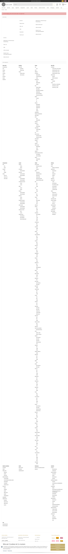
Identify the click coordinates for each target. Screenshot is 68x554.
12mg (21, 213)
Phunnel (5, 476)
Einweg (52, 468)
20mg (21, 168)
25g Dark (37, 408)
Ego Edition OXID (55, 185)
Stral (36, 447)
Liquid (28, 8)
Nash (36, 392)
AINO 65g (38, 176)
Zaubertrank (21, 215)
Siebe (53, 485)
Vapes (13, 8)
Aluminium (54, 213)
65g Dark (37, 367)
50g (36, 372)
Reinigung (52, 8)
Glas (53, 503)
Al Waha (36, 227)
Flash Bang (54, 171)
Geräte (4, 70)
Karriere (21, 21)
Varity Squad (54, 196)
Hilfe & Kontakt (38, 28)
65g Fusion (38, 201)
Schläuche (54, 471)
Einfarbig (54, 517)
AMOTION (53, 169)
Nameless (36, 381)
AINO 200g (38, 177)
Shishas (35, 8)
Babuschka (6, 502)
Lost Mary (36, 128)
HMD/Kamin (5, 499)
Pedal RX (53, 174)
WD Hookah (53, 211)
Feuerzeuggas (5, 526)
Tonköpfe (5, 483)
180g (37, 187)
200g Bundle (38, 268)
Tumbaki (36, 462)
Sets (53, 520)
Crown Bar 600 (38, 77)
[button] (57, 4)
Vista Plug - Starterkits (56, 84)
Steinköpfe (6, 482)
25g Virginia (38, 283)
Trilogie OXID (54, 190)
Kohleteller (54, 494)
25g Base (37, 308)
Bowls (53, 488)
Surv (37, 119)
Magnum (52, 179)
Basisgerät (38, 105)
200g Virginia (38, 342)
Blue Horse (37, 274)
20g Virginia (38, 406)
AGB (20, 29)
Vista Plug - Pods (55, 88)
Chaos (36, 296)
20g (36, 243)
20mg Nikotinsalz (23, 219)
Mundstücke (54, 469)
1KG (37, 204)
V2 (36, 102)
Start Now (36, 440)
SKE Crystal (37, 145)
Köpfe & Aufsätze (42, 8)
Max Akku (38, 89)
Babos (36, 249)
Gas (61, 8)
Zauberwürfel (21, 471)
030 (35, 182)
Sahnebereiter (5, 524)
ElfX (3, 165)
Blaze (36, 271)
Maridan (36, 355)
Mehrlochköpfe (5, 477)
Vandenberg (6, 496)
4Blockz (36, 72)
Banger (36, 258)
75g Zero (37, 341)
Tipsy (36, 450)
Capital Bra (37, 289)
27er (35, 70)
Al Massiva (37, 80)
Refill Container (55, 78)
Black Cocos (21, 468)
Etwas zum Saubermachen (39, 468)
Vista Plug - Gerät (55, 86)
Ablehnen (57, 549)
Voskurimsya (6, 485)
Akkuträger (38, 75)
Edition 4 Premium (55, 168)
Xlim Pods (5, 179)
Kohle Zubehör (53, 472)
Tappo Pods (38, 130)
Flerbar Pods (22, 74)
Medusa (5, 472)
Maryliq (20, 196)
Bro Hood (36, 282)
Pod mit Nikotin (39, 94)
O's (35, 133)
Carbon (53, 502)
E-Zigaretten (22, 8)
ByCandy (20, 172)
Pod (36, 69)
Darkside (36, 306)
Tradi (53, 182)
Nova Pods (38, 126)
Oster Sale (3, 8)
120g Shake (38, 313)
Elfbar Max (22, 70)
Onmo (5, 505)
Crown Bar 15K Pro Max (56, 69)
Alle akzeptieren (57, 544)
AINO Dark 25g (38, 174)
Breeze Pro (54, 193)
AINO (36, 171)
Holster (36, 336)
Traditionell (53, 210)
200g (37, 191)
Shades (36, 428)
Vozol (52, 83)
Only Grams (22, 75)
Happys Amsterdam (38, 114)
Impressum (22, 35)
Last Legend (54, 187)
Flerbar (36, 103)
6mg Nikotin (22, 218)
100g (37, 266)
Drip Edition (54, 183)
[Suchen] (34, 5)
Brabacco (36, 278)
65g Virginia (38, 366)
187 (35, 67)
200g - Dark (38, 333)
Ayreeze (36, 246)
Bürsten (36, 469)
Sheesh (36, 144)
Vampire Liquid (21, 210)
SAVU (36, 419)
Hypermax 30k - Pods (56, 74)
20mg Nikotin (22, 171)
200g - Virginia (38, 334)
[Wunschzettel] (59, 4)
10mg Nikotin (22, 174)
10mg (21, 166)
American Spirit (39, 166)
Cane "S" (53, 202)
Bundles (8, 8)
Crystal (37, 98)
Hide (36, 331)
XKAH (52, 165)
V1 (36, 100)
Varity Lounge (54, 194)
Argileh (36, 241)
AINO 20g (38, 172)
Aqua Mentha (37, 235)
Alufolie (53, 482)
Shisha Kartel (37, 433)
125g (37, 373)
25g (36, 183)
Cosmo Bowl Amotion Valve (9, 480)
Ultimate (53, 207)
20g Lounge (38, 215)
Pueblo (37, 169)
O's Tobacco (37, 397)
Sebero (36, 423)
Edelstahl (54, 215)
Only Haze (37, 139)
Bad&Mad (36, 253)
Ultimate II (54, 208)
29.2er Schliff (54, 511)
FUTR (53, 172)
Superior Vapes (39, 137)
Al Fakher (21, 69)
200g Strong (38, 411)
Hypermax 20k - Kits (55, 70)
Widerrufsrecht (38, 35)
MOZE (5, 494)
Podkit (5, 172)
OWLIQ (20, 177)
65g (36, 185)
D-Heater (4, 468)
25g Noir (37, 339)
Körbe (53, 476)
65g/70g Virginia (39, 330)
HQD (36, 117)
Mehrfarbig (54, 519)
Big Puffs (17, 8)
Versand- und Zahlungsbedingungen (40, 32)
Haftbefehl (37, 112)
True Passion (37, 453)
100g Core (38, 311)
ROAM (53, 176)
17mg (21, 185)
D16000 (53, 81)
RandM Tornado (22, 201)
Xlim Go (5, 176)
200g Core (38, 314)
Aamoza (36, 205)
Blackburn (37, 263)
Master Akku (38, 88)
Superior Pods (38, 136)
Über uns (21, 27)
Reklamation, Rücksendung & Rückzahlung (41, 22)
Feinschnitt (37, 165)
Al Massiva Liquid (22, 182)
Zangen (53, 479)
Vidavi (36, 158)
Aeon (52, 166)
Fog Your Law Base (38, 328)
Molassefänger (53, 508)
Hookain (36, 345)
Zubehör (57, 8)
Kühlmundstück (55, 506)
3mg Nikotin (22, 216)
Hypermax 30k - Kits (55, 72)
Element (36, 327)
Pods (3, 75)
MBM (36, 361)
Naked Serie (54, 188)
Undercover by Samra (39, 153)
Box (4, 171)
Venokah (20, 469)
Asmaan (5, 500)
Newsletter (22, 32)
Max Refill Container (39, 91)
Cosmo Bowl (6, 479)
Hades (5, 474)
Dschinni (36, 316)
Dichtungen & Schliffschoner (57, 490)
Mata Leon (53, 180)
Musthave (36, 377)
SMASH (36, 151)
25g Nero (37, 285)
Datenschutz (22, 24)
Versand (16, 552)
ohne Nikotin (38, 156)
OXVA (4, 174)
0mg (21, 211)
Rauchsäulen (54, 495)
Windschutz (54, 477)
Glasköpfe (4, 497)
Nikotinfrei (38, 108)
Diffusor (53, 497)
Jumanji (36, 122)
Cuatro (37, 125)
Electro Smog (37, 322)
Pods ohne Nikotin (39, 95)
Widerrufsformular (39, 25)
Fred (37, 168)
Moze (52, 191)
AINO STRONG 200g (39, 180)
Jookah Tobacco (37, 352)
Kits (4, 166)
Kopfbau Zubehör (54, 480)
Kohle (48, 8)
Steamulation (53, 205)
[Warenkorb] (63, 4)
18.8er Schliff (54, 509)
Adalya (20, 165)
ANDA (36, 232)
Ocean (36, 405)
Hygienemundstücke (56, 505)
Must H (36, 369)
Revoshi (36, 412)
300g (37, 459)
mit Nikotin (38, 155)
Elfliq (20, 187)
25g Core (37, 310)
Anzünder (54, 474)
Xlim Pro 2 (6, 177)
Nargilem (36, 387)
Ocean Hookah (53, 201)
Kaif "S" (53, 204)
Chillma (36, 302)
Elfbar (36, 97)
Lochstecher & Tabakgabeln (57, 483)
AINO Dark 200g (39, 179)
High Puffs (37, 116)
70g (36, 305)
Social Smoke (37, 436)
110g (37, 218)
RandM (36, 140)
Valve (53, 177)
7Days (36, 197)
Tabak (32, 8)
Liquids (4, 74)
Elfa (35, 86)
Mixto (36, 364)
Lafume (36, 123)
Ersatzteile (53, 486)
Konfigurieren (57, 547)
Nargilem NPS (53, 199)
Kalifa (5, 491)
